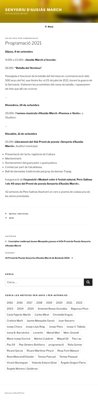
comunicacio (30, 38)
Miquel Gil (62, 338)
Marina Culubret (43, 338)
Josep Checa (14, 326)
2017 (29, 302)
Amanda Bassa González (52, 308)
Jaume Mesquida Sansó (41, 320)
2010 (10, 302)
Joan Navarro (66, 320)
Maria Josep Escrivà (18, 338)
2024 (20, 308)
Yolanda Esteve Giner (44, 362)
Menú (49, 26)
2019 (49, 302)
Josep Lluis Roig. (35, 326)
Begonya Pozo (79, 308)
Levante (38, 332)
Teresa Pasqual (68, 356)
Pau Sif (11, 344)
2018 (39, 302)
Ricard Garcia (15, 350)
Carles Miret (42, 314)
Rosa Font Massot (68, 350)
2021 (11, 218)
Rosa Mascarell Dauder (20, 356)
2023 (10, 308)
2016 (20, 302)
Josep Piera (56, 326)
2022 (79, 302)
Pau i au (76, 338)
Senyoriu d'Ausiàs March (33, 10)
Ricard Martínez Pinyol (40, 350)
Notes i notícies (19, 214)
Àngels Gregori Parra (73, 362)
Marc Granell (71, 332)
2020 (59, 302)
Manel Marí (53, 332)
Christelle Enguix (63, 314)
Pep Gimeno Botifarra (32, 344)
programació (56, 344)
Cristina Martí (15, 320)
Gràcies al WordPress (14, 393)
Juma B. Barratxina (18, 332)
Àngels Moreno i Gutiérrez (22, 368)
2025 (30, 308)
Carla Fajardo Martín (19, 314)
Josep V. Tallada (76, 326)
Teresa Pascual (47, 356)
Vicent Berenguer (17, 362)
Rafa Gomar (75, 344)
